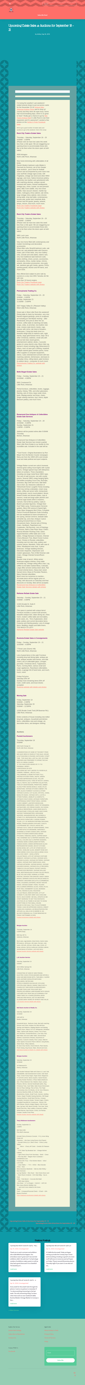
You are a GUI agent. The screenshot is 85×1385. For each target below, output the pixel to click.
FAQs (46, 1341)
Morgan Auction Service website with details (30, 951)
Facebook (11, 1351)
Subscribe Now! (43, 15)
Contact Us (12, 1338)
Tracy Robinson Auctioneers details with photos (31, 1195)
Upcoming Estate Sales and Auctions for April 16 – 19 (23, 1280)
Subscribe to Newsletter (16, 1334)
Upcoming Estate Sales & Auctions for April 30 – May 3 (23, 1245)
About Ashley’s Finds (51, 1330)
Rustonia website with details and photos (31, 687)
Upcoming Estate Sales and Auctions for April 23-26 (58, 1245)
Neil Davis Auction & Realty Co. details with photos (32, 1050)
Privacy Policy (49, 1334)
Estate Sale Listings (14, 1330)
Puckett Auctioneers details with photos (28, 917)
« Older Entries (13, 1310)
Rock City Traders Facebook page (29, 206)
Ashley (39, 34)
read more (13, 1269)
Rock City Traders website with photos (31, 208)
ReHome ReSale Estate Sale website (30, 630)
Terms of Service (50, 1338)
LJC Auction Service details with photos (29, 1001)
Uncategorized (23, 1249)
